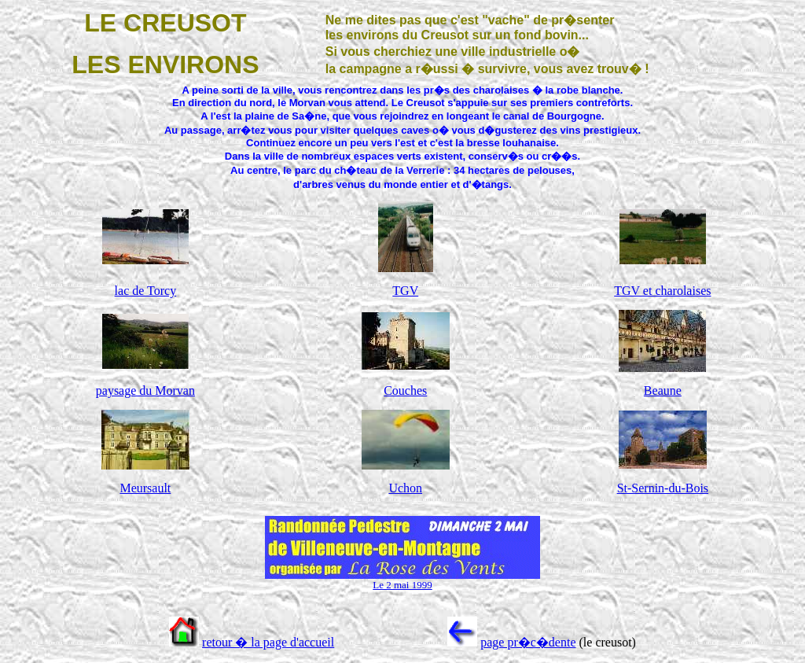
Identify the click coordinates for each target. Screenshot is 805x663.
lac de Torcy (146, 290)
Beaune (663, 390)
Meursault (145, 488)
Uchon (405, 488)
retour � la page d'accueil (268, 642)
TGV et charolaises (662, 290)
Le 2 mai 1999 (402, 585)
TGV (405, 290)
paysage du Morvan (145, 390)
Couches (405, 390)
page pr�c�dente (527, 642)
